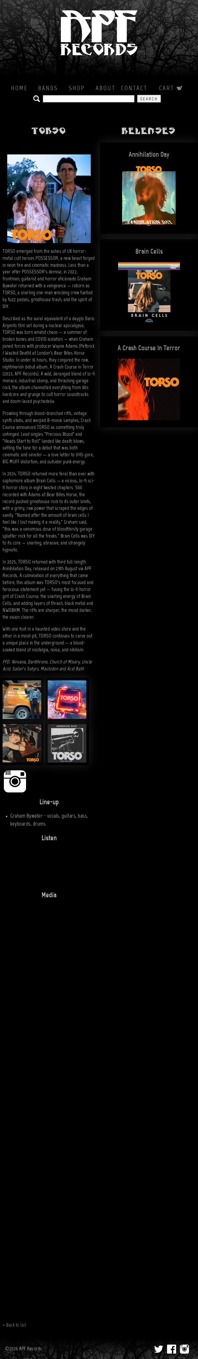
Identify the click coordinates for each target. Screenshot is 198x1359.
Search (149, 99)
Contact (134, 88)
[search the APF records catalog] (89, 99)
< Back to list (14, 1325)
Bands (48, 88)
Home (19, 88)
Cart (170, 88)
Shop (77, 88)
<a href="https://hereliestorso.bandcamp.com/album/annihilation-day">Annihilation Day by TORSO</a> (44, 864)
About (106, 88)
